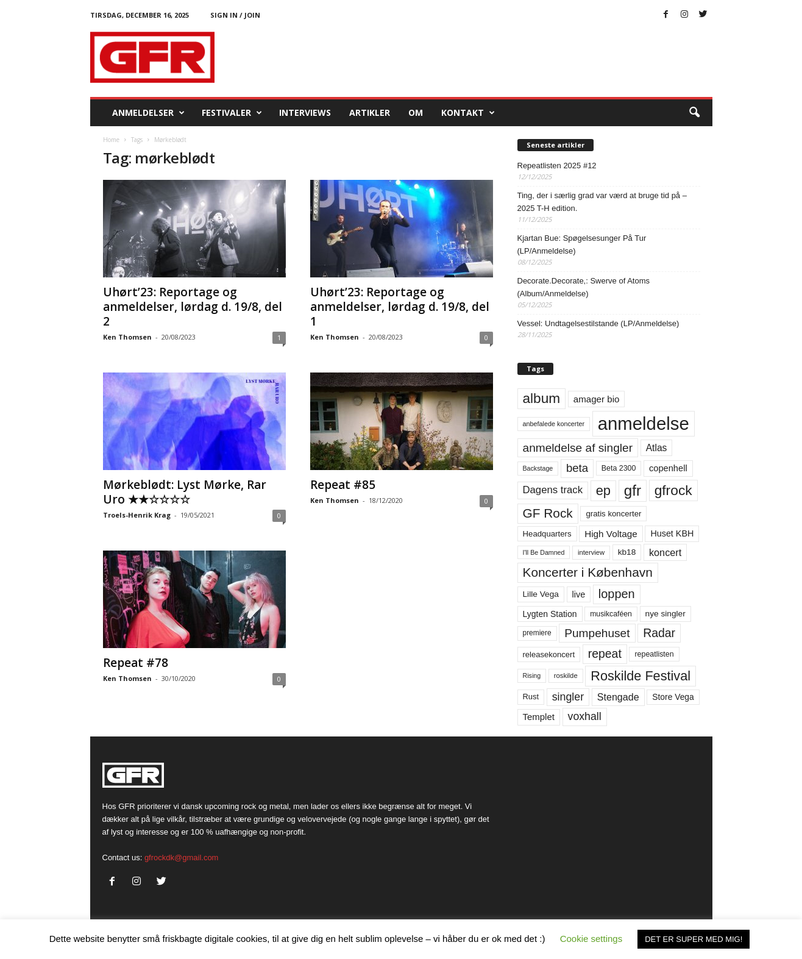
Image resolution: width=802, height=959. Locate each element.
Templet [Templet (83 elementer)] (539, 716)
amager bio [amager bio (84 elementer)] (596, 399)
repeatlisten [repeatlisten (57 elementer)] (653, 654)
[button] (694, 112)
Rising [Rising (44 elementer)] (532, 675)
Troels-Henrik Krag (137, 514)
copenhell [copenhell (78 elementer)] (668, 468)
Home (111, 139)
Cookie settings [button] (591, 938)
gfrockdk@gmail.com (181, 857)
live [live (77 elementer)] (579, 594)
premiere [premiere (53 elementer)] (537, 633)
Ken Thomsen (127, 336)
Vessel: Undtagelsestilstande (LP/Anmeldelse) (598, 323)
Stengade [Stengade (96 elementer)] (618, 696)
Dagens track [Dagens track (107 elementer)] (553, 490)
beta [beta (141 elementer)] (577, 468)
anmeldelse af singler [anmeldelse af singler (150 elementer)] (578, 447)
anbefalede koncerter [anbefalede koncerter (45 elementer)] (554, 423)
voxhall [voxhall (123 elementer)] (585, 716)
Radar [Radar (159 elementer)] (659, 633)
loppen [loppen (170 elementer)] (616, 594)
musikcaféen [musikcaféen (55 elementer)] (611, 614)
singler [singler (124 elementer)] (568, 697)
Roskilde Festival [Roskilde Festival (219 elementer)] (640, 675)
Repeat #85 (342, 485)
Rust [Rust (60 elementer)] (531, 696)
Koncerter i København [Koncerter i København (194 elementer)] (588, 572)
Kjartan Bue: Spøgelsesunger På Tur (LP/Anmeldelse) (582, 244)
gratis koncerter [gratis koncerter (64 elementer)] (613, 513)
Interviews (305, 112)
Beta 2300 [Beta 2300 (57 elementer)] (619, 468)
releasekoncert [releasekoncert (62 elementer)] (549, 654)
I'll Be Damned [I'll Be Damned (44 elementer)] (544, 552)
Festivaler (232, 112)
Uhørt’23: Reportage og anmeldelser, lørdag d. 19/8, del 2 (192, 306)
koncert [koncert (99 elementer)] (665, 552)
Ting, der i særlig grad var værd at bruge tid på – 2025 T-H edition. (602, 202)
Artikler (369, 112)
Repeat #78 (135, 663)
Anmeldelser (148, 112)
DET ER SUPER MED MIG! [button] (693, 939)
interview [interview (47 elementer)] (591, 552)
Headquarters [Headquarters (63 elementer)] (547, 533)
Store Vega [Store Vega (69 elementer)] (673, 697)
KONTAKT (468, 112)
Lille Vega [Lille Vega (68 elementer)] (541, 594)
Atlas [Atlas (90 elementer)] (656, 448)
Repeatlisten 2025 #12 (557, 165)
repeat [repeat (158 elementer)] (605, 653)
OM (415, 112)
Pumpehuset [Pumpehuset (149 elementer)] (597, 633)
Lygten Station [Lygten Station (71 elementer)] (550, 614)
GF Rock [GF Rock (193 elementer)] (548, 513)
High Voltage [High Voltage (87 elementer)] (610, 534)
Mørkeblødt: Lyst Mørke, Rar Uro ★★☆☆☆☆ (184, 492)
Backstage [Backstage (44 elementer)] (538, 468)
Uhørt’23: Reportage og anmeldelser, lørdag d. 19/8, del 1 (399, 306)
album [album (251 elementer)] (542, 398)
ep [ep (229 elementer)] (603, 490)
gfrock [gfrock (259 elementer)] (673, 490)
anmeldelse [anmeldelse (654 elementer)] (643, 423)
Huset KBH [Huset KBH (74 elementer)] (672, 533)
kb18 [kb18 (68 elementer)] (627, 552)
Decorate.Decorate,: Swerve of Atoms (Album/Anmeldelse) (583, 287)
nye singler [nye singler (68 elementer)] (665, 613)
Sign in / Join (235, 15)
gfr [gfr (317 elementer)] (632, 490)
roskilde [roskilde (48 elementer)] (566, 675)
